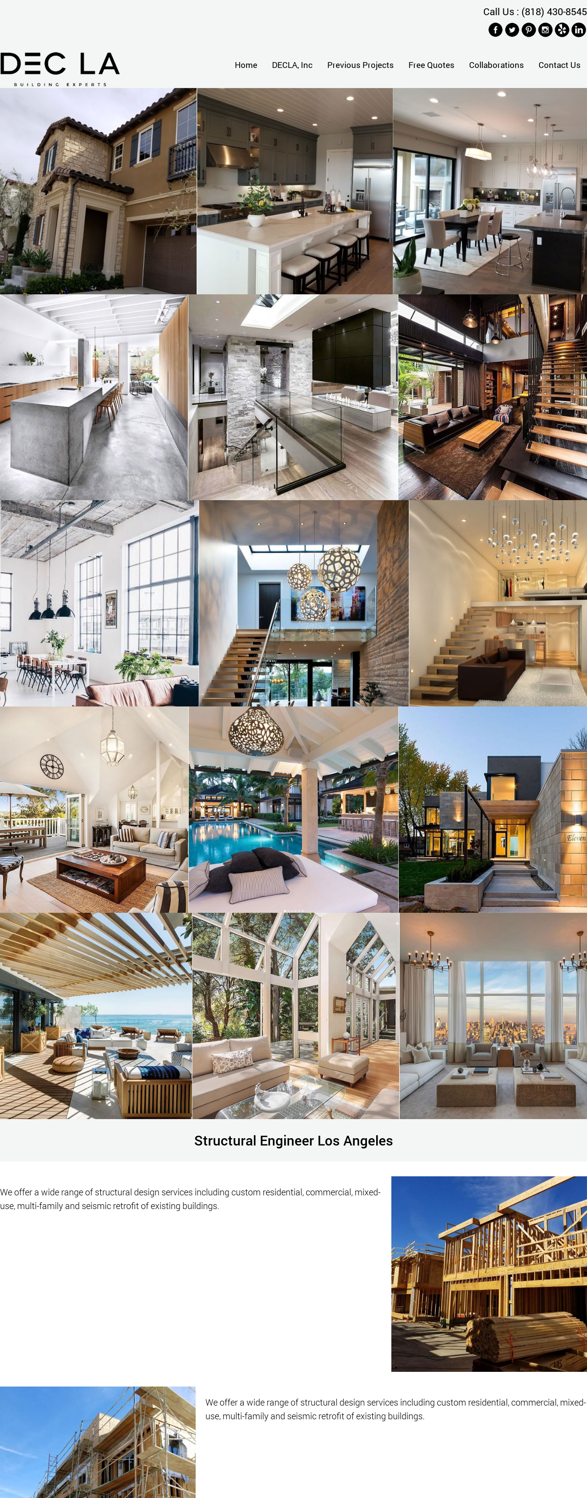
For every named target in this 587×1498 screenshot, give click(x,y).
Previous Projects (360, 64)
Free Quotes (431, 64)
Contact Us (560, 64)
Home (246, 64)
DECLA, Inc (292, 64)
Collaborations (496, 64)
